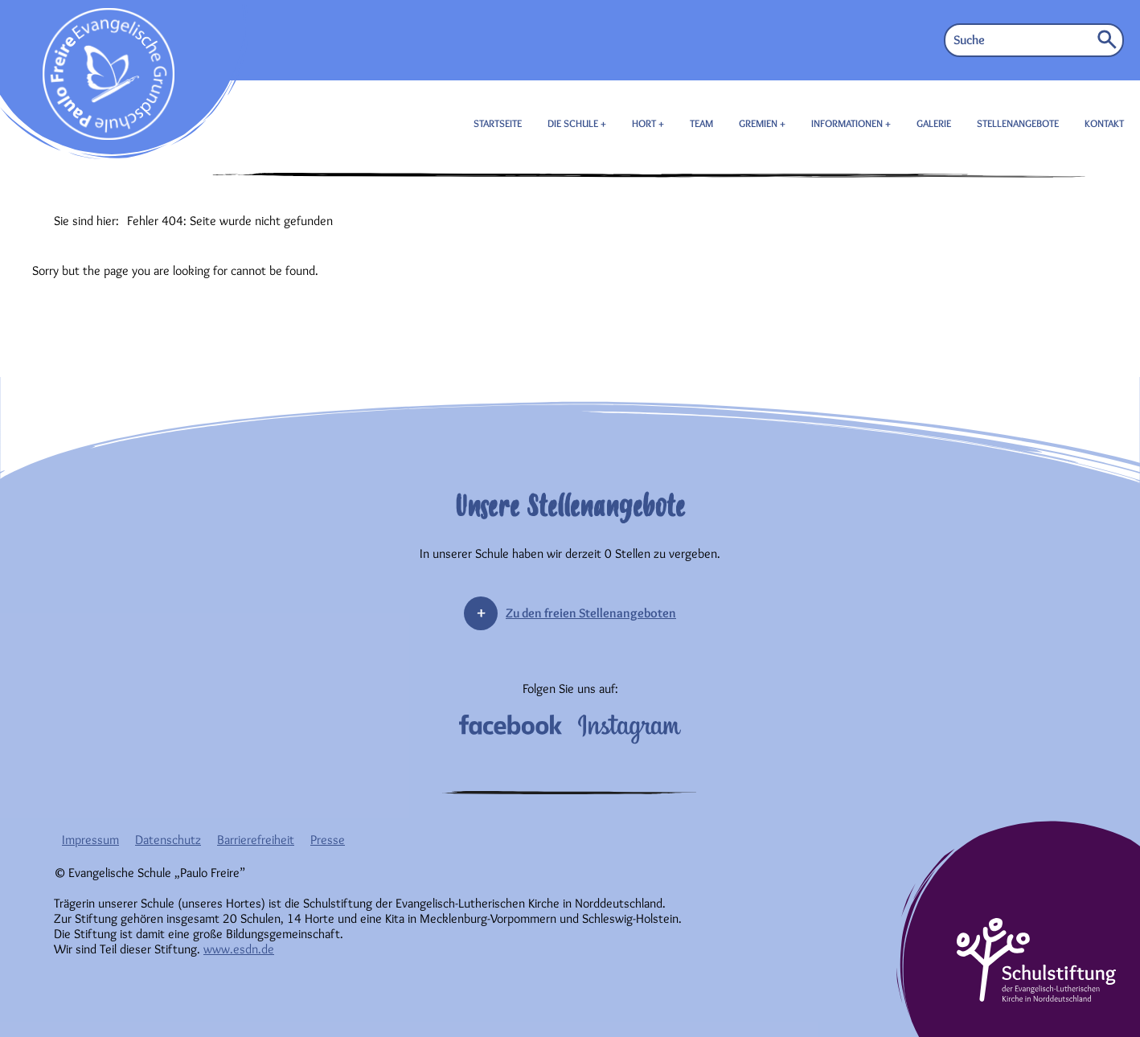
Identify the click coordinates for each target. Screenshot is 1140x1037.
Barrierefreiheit (255, 839)
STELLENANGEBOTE (1018, 123)
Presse (327, 839)
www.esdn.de (238, 949)
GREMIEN (759, 123)
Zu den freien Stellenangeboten (591, 613)
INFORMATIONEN (848, 123)
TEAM (701, 123)
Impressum (90, 839)
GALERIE (934, 123)
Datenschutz (168, 839)
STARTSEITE (498, 123)
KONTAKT (1104, 123)
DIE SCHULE (574, 123)
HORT (645, 123)
